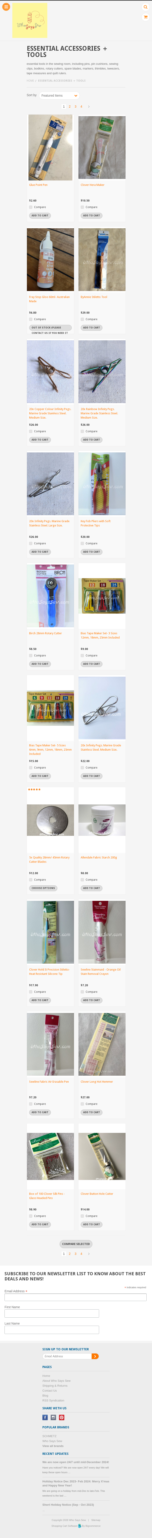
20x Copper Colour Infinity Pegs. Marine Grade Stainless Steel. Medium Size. (50, 413)
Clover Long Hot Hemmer (97, 1081)
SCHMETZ (49, 1436)
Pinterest (62, 1417)
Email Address (15, 1291)
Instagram (53, 1417)
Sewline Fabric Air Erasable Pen (49, 1081)
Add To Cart (40, 215)
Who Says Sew (52, 1441)
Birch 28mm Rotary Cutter (45, 633)
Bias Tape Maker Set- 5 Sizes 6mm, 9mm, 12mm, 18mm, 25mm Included (50, 750)
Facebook (45, 1417)
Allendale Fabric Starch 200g (99, 857)
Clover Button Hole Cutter (97, 1193)
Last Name (12, 1323)
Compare (40, 207)
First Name (12, 1307)
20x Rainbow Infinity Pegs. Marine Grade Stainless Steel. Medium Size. (99, 413)
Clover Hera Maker (92, 185)
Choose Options (43, 888)
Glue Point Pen (38, 185)
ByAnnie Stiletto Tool (94, 297)
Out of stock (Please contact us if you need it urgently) (50, 328)
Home (30, 80)
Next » (89, 106)
